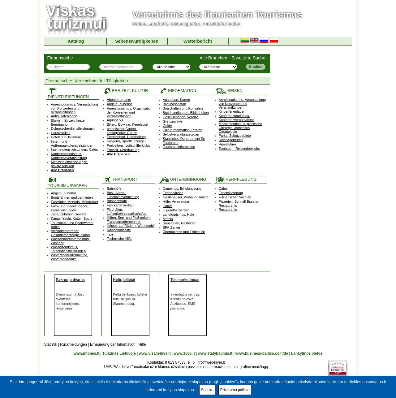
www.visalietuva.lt (155, 353)
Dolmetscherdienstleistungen (73, 128)
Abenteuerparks (119, 100)
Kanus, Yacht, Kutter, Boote (72, 218)
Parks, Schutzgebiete (235, 135)
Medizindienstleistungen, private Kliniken (69, 164)
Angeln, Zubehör (119, 104)
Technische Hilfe (119, 238)
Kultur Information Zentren (182, 130)
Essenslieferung (231, 193)
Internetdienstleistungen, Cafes (74, 149)
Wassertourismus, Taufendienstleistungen (68, 249)
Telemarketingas (185, 280)
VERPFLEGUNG (236, 179)
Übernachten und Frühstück (184, 232)
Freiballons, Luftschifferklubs (128, 145)
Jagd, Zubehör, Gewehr (69, 214)
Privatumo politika (235, 390)
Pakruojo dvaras (70, 280)
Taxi (110, 234)
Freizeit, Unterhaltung (123, 150)
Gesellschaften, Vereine (181, 117)
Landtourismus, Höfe (178, 214)
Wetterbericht (197, 41)
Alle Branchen (213, 57)
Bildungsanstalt (174, 104)
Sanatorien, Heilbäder (179, 223)
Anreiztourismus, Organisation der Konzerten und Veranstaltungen (129, 112)
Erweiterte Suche (248, 57)
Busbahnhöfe (117, 201)
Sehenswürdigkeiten (136, 41)
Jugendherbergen (176, 210)
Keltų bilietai (124, 280)
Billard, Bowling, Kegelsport (127, 124)
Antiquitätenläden (64, 116)
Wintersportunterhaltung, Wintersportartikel (69, 257)
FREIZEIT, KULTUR (126, 90)
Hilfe (142, 344)
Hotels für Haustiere (66, 137)
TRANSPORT (120, 179)
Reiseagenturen (231, 140)
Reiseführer (227, 144)
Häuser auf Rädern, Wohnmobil (130, 225)
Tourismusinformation (179, 147)
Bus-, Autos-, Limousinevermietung (123, 195)
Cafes (223, 188)
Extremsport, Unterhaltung (126, 137)
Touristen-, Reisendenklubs (239, 148)
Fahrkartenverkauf (120, 205)
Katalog (76, 41)
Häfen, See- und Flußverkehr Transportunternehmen (129, 219)
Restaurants (228, 209)
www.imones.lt (87, 353)
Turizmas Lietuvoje (119, 353)
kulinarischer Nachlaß (235, 197)
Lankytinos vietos (306, 353)
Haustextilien (61, 133)
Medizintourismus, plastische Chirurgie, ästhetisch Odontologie (240, 127)
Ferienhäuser (173, 193)
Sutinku (207, 390)
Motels (168, 219)
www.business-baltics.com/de (261, 353)
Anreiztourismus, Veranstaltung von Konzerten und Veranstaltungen (74, 108)
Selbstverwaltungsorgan (181, 134)
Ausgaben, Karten (176, 100)
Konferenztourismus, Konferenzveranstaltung (69, 156)
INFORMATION (178, 90)
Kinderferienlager (232, 111)
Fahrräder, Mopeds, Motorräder (74, 202)
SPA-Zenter (171, 227)
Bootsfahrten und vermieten (72, 197)
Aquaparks (115, 120)
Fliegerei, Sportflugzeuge (125, 141)
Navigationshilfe (119, 230)
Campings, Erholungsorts (182, 188)
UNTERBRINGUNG (183, 179)
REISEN (229, 90)
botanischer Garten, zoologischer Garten (122, 131)
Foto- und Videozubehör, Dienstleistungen (69, 208)
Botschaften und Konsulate (183, 108)
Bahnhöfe (114, 188)
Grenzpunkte (172, 121)
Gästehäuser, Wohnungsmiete (186, 197)
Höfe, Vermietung (176, 201)
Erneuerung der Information (113, 344)
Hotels (167, 206)
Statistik (50, 344)
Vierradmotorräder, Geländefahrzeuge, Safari (70, 233)
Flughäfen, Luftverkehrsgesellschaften (127, 211)
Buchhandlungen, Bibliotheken (186, 113)
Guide (167, 126)
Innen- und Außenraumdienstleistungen (72, 143)
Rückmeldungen (73, 344)
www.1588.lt (184, 353)
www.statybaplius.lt (215, 353)
